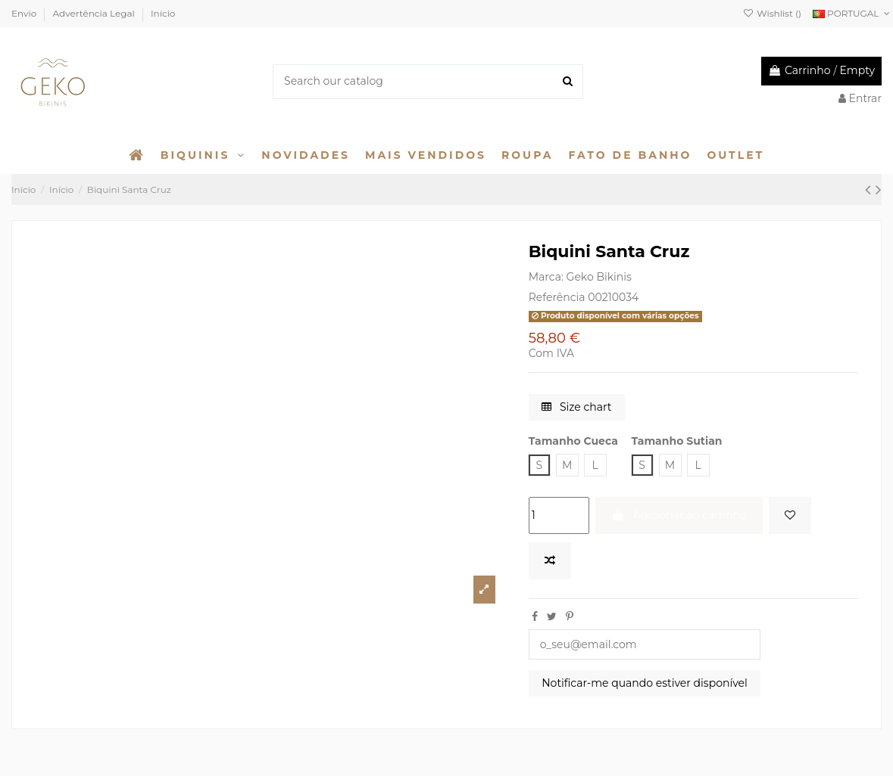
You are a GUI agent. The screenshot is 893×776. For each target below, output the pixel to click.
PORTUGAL (853, 13)
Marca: (546, 277)
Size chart (576, 407)
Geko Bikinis (599, 277)
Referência (557, 297)
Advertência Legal (95, 13)
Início (163, 13)
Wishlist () (772, 13)
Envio (25, 13)
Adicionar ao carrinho (679, 515)
